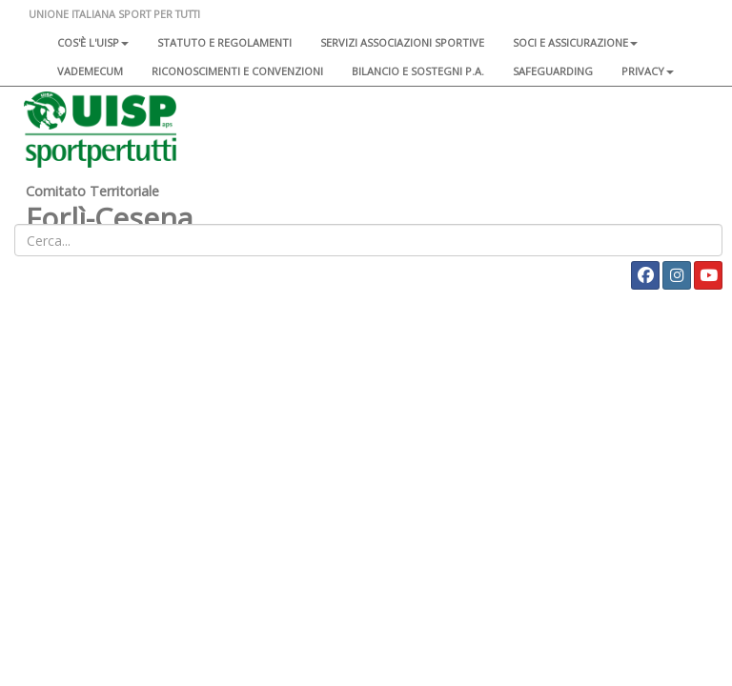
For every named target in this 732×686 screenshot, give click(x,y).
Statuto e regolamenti (224, 42)
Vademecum (90, 71)
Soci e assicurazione (575, 42)
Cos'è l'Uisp (93, 42)
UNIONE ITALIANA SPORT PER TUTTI (114, 14)
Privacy (647, 71)
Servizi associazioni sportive (402, 42)
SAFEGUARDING (553, 71)
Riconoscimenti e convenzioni (237, 71)
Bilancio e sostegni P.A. (418, 71)
